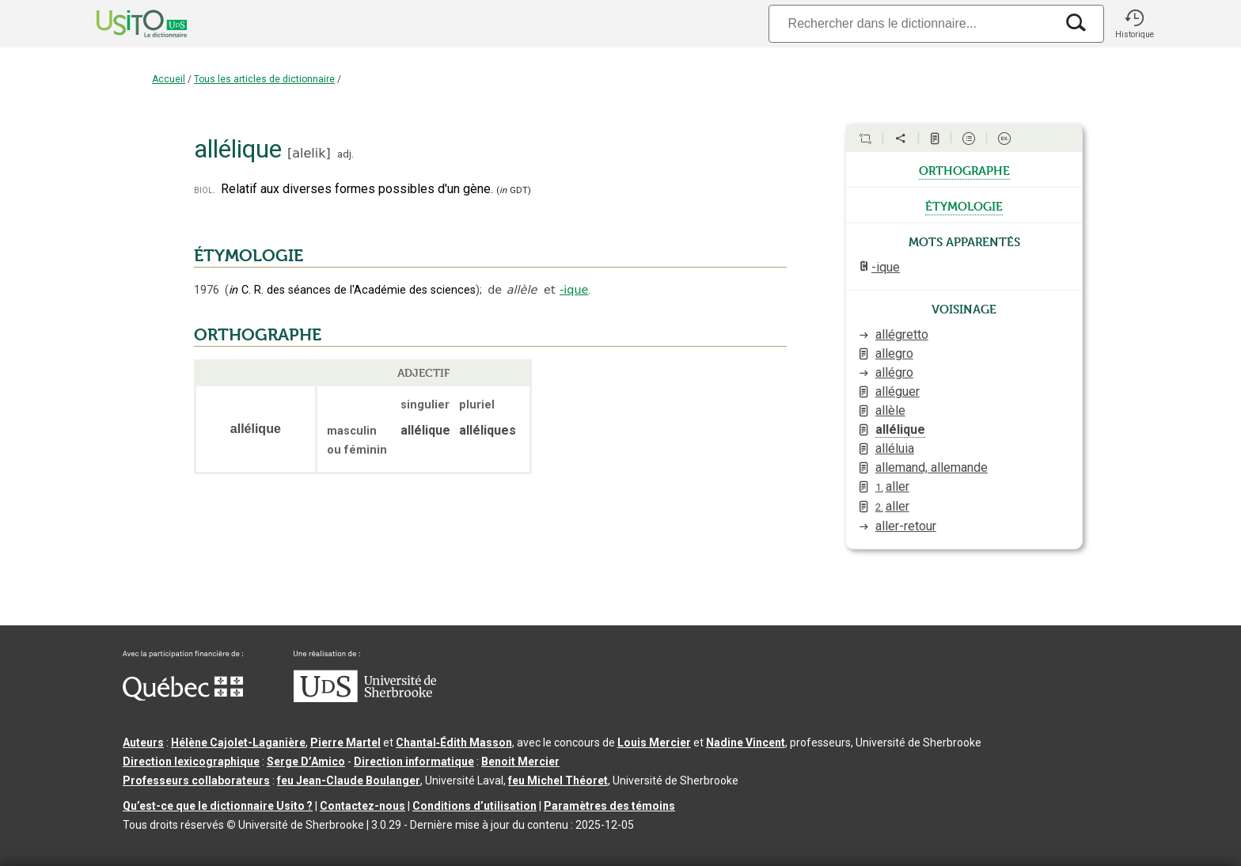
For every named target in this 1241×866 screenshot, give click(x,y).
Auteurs (143, 742)
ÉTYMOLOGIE (248, 255)
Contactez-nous (362, 806)
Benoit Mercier (520, 761)
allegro (894, 353)
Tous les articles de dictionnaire (264, 79)
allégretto (901, 334)
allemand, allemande (931, 467)
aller (892, 486)
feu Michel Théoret (558, 780)
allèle (890, 410)
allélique (900, 429)
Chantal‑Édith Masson (454, 742)
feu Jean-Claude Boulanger (348, 780)
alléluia (894, 448)
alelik (308, 153)
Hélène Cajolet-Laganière (238, 742)
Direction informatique (414, 761)
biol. (204, 189)
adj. (345, 154)
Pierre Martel (345, 742)
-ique (574, 289)
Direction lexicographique (191, 761)
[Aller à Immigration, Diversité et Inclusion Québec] (183, 696)
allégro (894, 372)
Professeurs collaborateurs (196, 780)
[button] (1134, 23)
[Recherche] (912, 23)
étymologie (964, 205)
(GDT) (513, 190)
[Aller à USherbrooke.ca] (365, 698)
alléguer (897, 391)
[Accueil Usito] (124, 23)
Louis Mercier (654, 742)
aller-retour (905, 526)
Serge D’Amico (306, 761)
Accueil (168, 79)
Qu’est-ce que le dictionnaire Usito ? (218, 806)
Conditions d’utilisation (474, 806)
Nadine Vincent (745, 742)
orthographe (964, 169)
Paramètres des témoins (609, 806)
